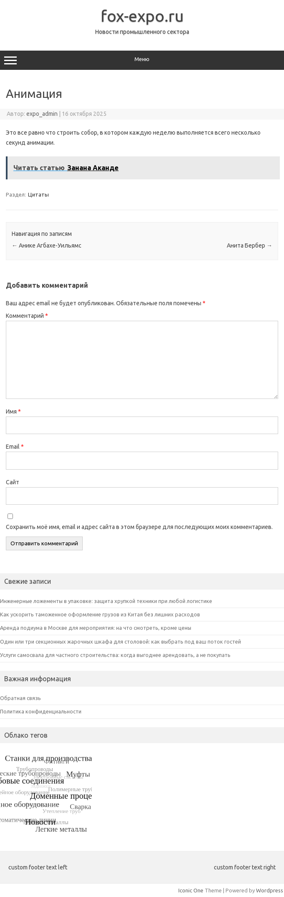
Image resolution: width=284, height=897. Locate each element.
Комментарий (27, 315)
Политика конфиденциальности (40, 711)
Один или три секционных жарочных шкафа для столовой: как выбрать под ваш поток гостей (120, 641)
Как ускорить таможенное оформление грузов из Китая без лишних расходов (100, 614)
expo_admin (42, 113)
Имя (13, 411)
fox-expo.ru (142, 16)
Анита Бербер (249, 245)
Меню (142, 60)
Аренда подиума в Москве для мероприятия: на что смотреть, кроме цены (95, 628)
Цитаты (38, 194)
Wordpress (269, 890)
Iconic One (190, 890)
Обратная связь (20, 698)
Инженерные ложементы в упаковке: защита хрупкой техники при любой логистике (106, 601)
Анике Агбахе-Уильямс (46, 245)
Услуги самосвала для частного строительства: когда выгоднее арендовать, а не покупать (115, 655)
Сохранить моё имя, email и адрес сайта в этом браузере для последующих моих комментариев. (139, 527)
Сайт (12, 482)
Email (15, 446)
